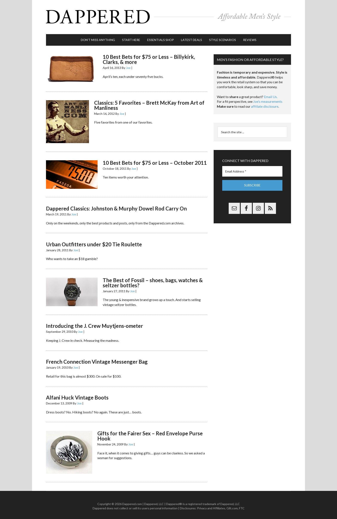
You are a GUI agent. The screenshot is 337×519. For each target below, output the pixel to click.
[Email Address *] (252, 169)
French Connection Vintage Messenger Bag (97, 360)
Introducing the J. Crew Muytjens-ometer (94, 324)
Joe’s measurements (267, 99)
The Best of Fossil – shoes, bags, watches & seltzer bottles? (153, 280)
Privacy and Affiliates (211, 506)
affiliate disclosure (264, 104)
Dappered (168, 16)
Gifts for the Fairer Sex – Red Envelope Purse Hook (150, 434)
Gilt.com (232, 506)
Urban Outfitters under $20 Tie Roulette (94, 242)
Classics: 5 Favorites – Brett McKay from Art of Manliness (149, 103)
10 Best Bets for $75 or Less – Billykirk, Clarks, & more (149, 57)
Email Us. (270, 95)
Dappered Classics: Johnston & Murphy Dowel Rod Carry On (116, 206)
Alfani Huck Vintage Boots (77, 395)
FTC (242, 506)
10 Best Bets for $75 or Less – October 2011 (155, 160)
